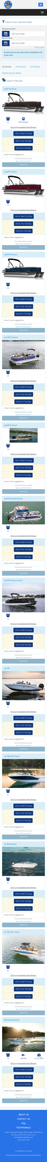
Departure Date (9, 29)
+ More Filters (39, 48)
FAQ (24, 1123)
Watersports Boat (11, 73)
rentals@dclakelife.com (23, 1137)
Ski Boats (35, 66)
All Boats (6, 66)
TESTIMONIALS (23, 1127)
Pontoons (21, 66)
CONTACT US (23, 1119)
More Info (23, 165)
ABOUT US (23, 1114)
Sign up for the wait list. (23, 161)
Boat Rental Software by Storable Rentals (23, 1155)
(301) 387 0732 (23, 1140)
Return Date (7, 38)
